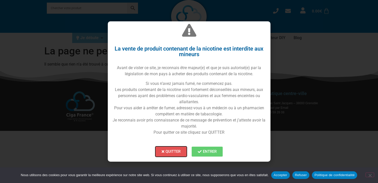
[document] (189, 91)
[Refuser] (370, 175)
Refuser (301, 175)
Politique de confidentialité (334, 175)
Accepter (280, 175)
